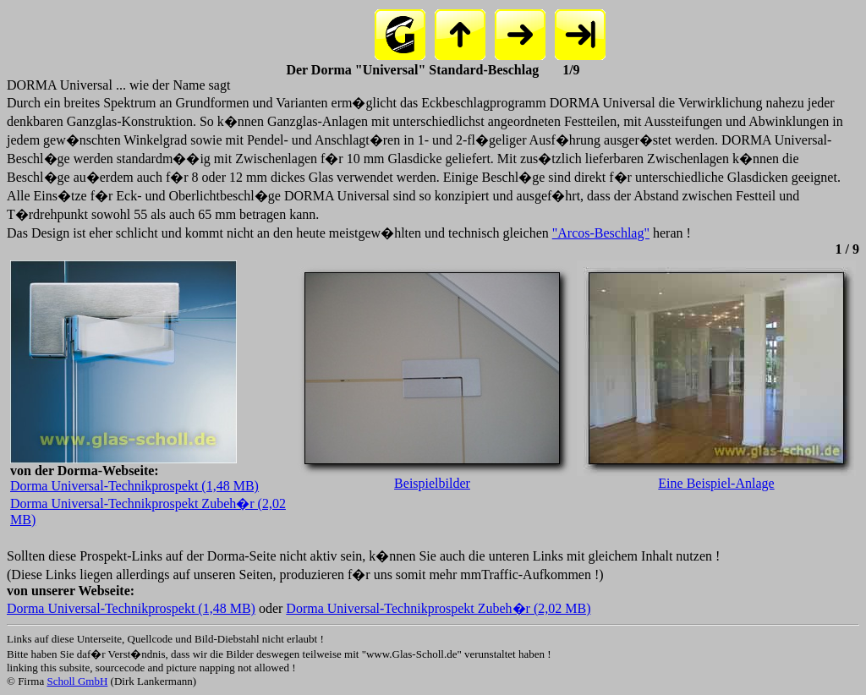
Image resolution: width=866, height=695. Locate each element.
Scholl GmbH (77, 681)
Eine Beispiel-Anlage (716, 477)
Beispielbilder (432, 477)
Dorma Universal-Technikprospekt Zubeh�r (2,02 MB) (438, 608)
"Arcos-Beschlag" (601, 233)
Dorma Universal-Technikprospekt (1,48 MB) (134, 486)
